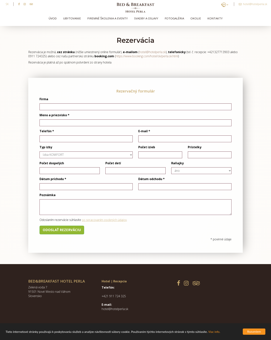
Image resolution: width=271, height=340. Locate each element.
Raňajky (177, 163)
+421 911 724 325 (114, 296)
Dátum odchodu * (151, 179)
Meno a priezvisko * (54, 115)
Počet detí (113, 163)
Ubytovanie (72, 18)
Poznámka (48, 195)
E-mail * (144, 131)
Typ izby (46, 147)
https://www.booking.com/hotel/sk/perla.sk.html (147, 56)
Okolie (195, 18)
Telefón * (47, 131)
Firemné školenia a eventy (107, 18)
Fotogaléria (174, 18)
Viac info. (214, 332)
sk (7, 4)
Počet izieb (146, 147)
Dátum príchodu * (53, 179)
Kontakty (215, 18)
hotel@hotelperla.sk (152, 52)
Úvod (53, 18)
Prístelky (194, 147)
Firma (44, 99)
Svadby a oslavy (146, 18)
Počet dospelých (52, 163)
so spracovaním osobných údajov (104, 220)
